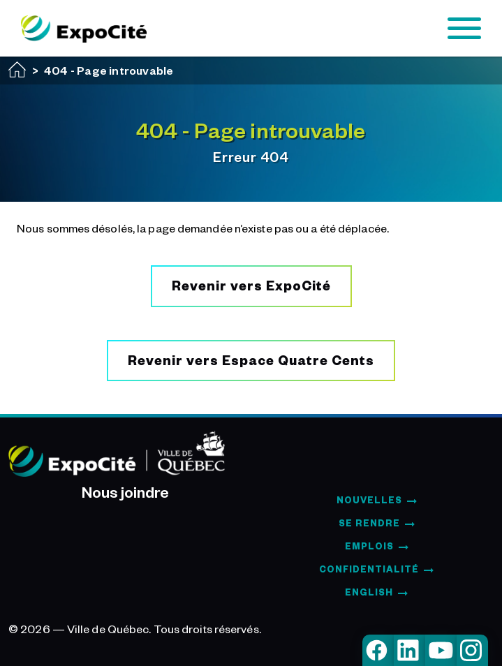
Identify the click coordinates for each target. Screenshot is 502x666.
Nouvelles (369, 499)
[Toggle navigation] (464, 28)
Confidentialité (369, 569)
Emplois (369, 546)
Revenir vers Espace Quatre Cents (251, 360)
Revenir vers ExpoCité (251, 285)
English (369, 592)
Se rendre (369, 522)
